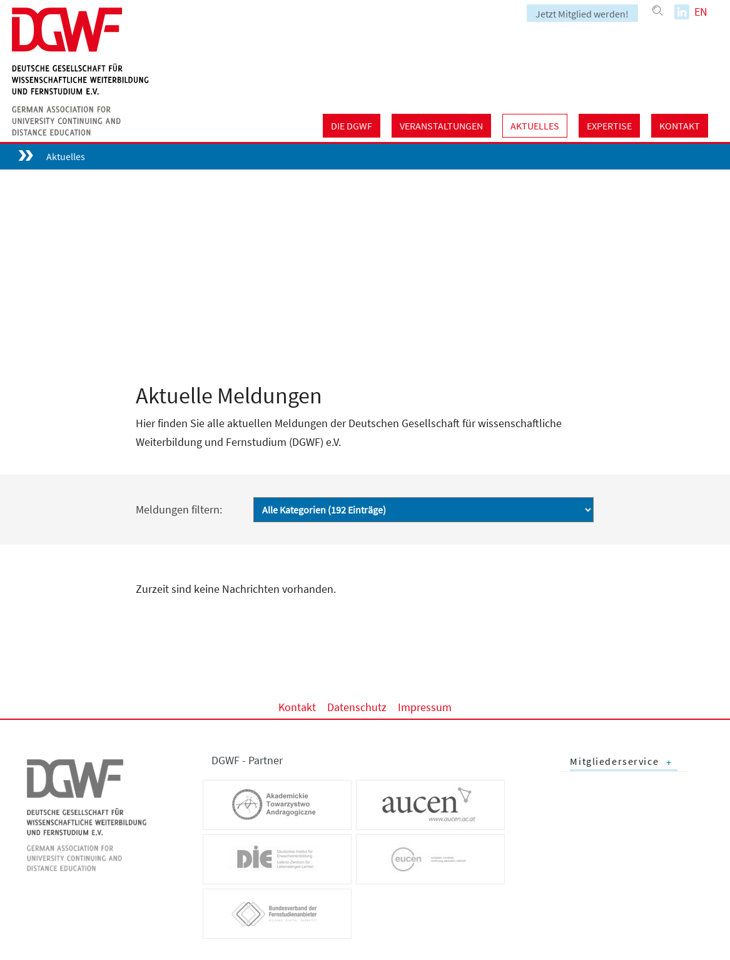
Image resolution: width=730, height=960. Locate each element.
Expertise (609, 125)
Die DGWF (351, 125)
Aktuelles (534, 125)
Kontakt (679, 125)
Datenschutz (357, 706)
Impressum (425, 706)
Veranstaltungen (441, 125)
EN (700, 11)
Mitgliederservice (614, 761)
